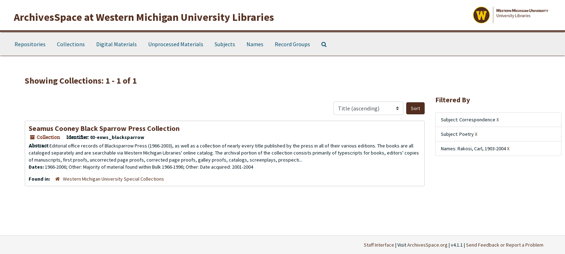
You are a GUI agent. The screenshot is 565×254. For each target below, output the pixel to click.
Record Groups (292, 44)
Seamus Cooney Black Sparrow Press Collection (104, 128)
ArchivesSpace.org (427, 245)
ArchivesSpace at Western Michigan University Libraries (144, 17)
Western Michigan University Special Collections (113, 179)
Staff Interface (379, 245)
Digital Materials (116, 44)
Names (254, 44)
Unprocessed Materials (175, 44)
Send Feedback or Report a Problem (504, 245)
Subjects (225, 44)
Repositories (30, 44)
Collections (71, 44)
